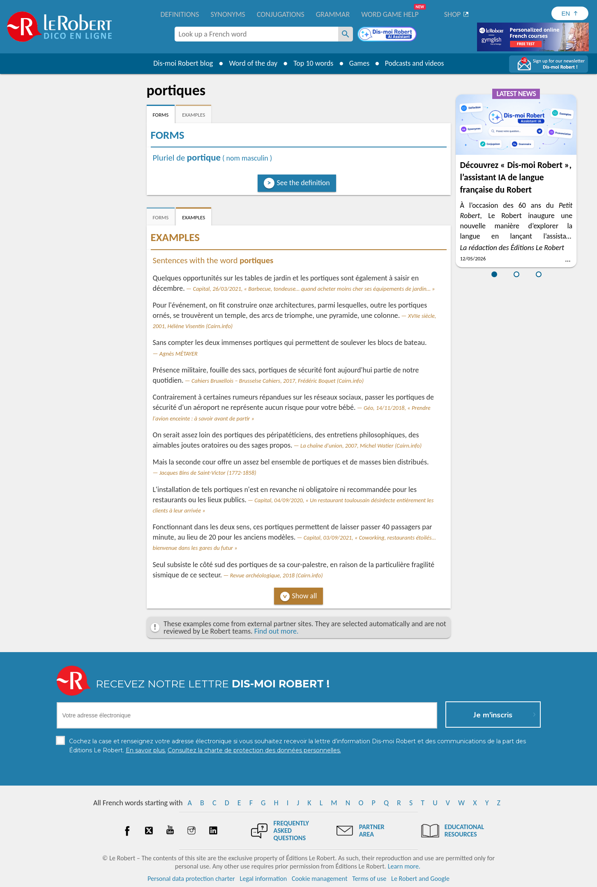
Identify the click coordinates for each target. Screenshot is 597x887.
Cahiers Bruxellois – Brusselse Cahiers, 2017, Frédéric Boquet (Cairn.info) (277, 380)
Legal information (263, 878)
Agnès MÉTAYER (178, 353)
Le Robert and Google (420, 878)
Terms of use (369, 878)
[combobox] (256, 34)
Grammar (333, 14)
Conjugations (280, 14)
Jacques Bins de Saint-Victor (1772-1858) (207, 472)
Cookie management (320, 878)
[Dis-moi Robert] (388, 35)
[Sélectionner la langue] (569, 13)
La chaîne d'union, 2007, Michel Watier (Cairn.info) (361, 445)
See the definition (303, 182)
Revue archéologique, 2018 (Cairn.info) (276, 575)
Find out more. (276, 631)
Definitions (180, 14)
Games (358, 63)
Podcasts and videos (415, 63)
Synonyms (227, 14)
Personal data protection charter (191, 878)
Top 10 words (312, 63)
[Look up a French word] (345, 34)
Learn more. (404, 866)
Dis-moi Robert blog (182, 63)
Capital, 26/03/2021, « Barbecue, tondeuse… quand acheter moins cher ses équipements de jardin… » (314, 288)
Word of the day (252, 63)
